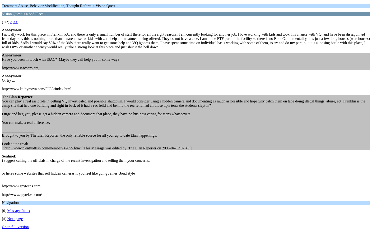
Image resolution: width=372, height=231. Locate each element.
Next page (15, 219)
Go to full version (15, 227)
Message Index (18, 211)
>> (15, 22)
